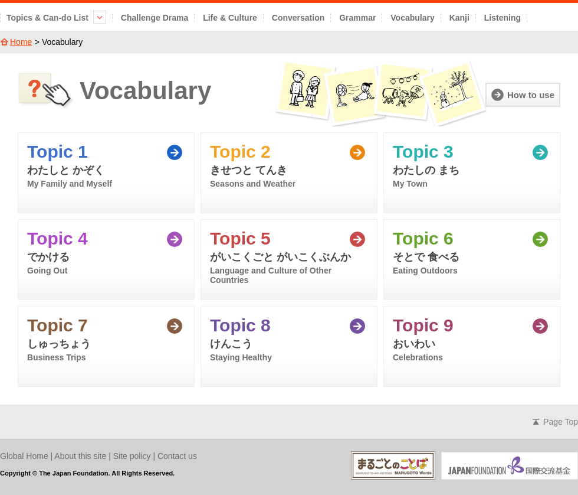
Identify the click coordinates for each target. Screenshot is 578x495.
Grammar (357, 18)
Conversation (298, 18)
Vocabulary (412, 18)
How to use (530, 95)
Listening (502, 18)
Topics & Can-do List (56, 18)
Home (21, 42)
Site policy (132, 456)
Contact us (177, 456)
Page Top (560, 421)
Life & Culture (230, 18)
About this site (80, 456)
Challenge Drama (154, 18)
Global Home (24, 456)
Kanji (459, 18)
